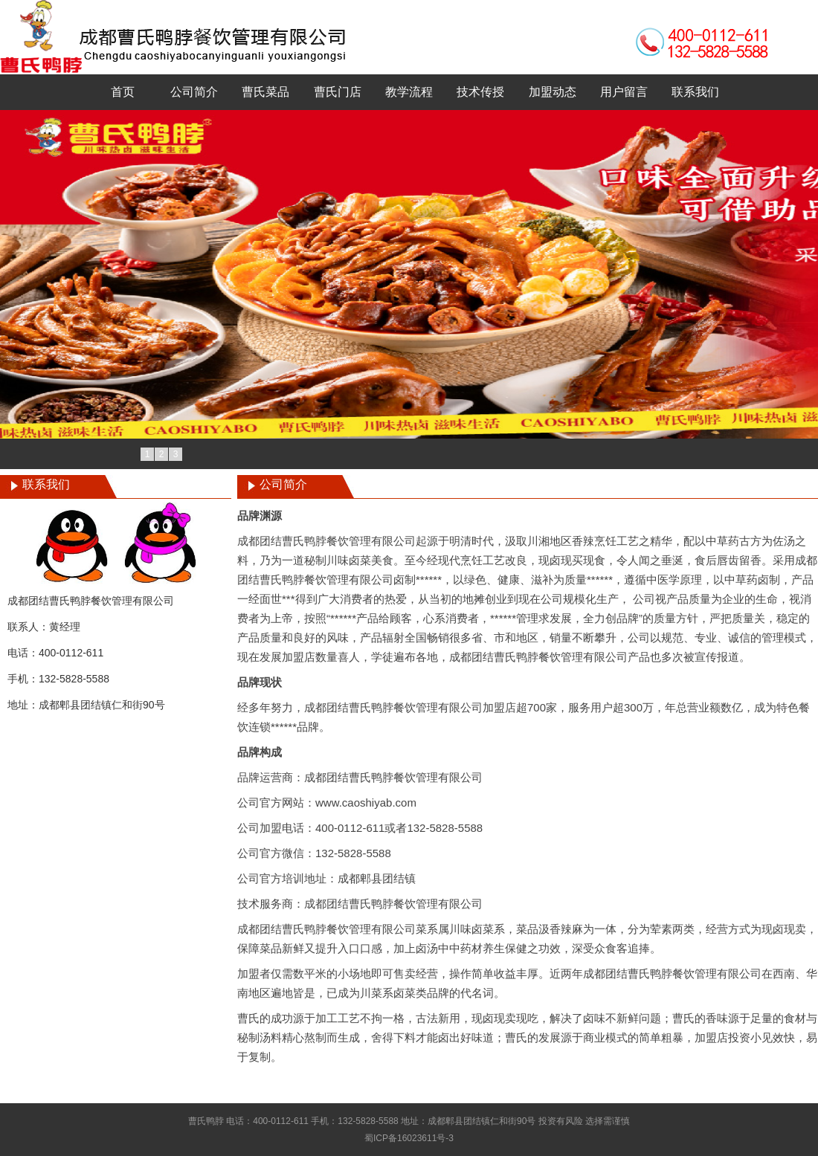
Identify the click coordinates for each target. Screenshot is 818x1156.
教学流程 (409, 91)
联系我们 (695, 91)
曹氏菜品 (265, 91)
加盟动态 (552, 91)
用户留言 (624, 91)
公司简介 (194, 91)
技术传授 (480, 91)
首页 (123, 91)
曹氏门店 (337, 91)
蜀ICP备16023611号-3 (409, 1138)
